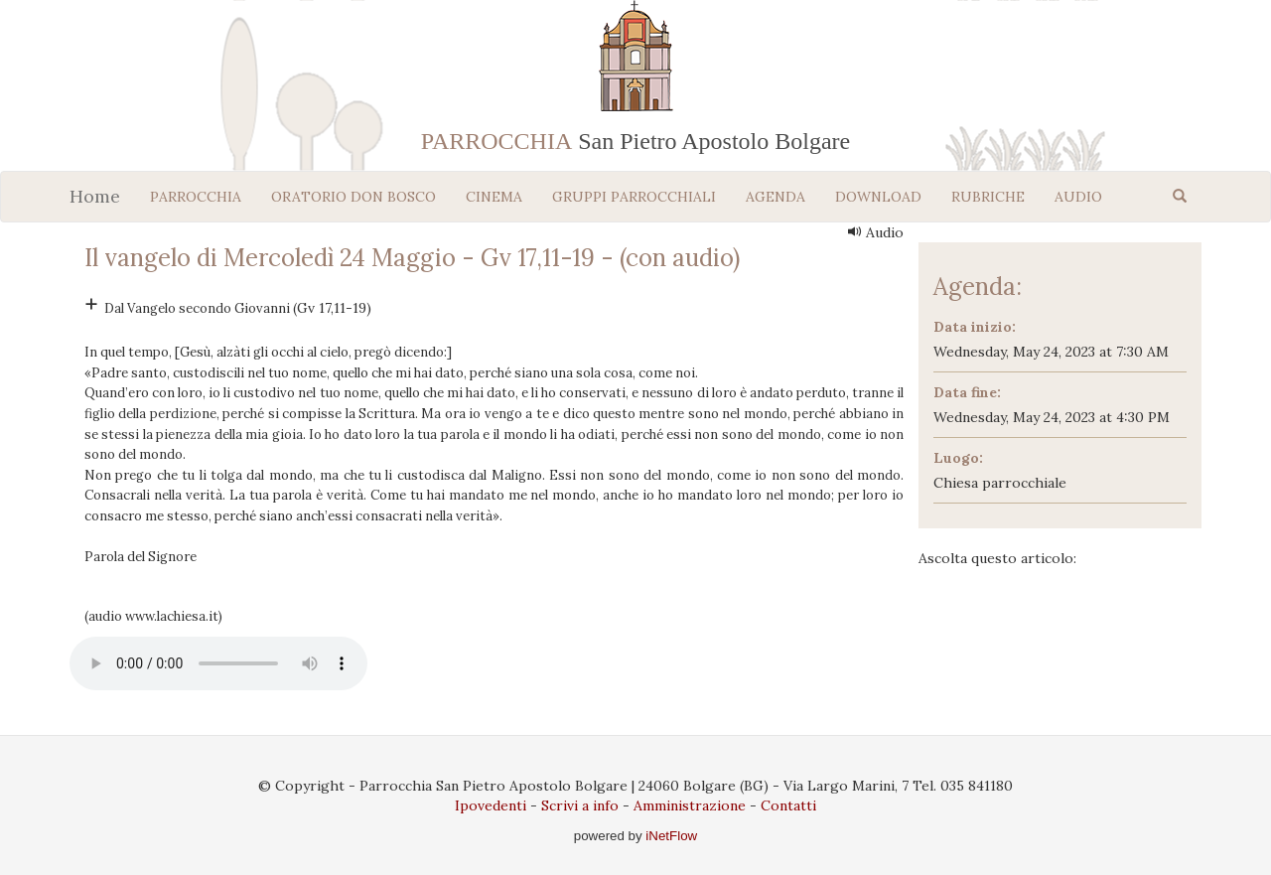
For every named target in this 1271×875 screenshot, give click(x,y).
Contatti (788, 805)
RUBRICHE (988, 197)
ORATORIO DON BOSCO (353, 197)
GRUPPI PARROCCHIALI (634, 197)
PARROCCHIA (195, 197)
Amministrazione (690, 805)
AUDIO (1078, 197)
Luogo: (958, 458)
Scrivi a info (580, 805)
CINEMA (494, 197)
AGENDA (775, 197)
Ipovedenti (490, 805)
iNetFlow (670, 835)
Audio (876, 232)
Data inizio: (974, 327)
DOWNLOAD (878, 197)
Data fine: (967, 392)
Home (95, 196)
